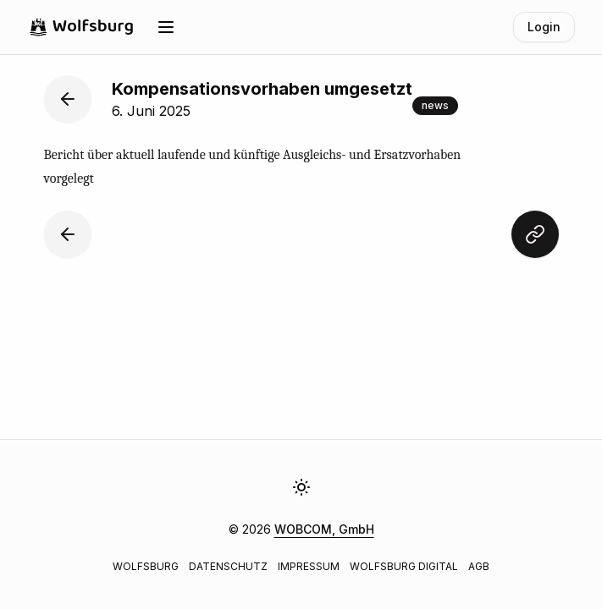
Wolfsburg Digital (404, 566)
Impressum (309, 566)
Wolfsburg (146, 566)
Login (544, 26)
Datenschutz (228, 566)
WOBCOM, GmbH (324, 529)
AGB (478, 566)
